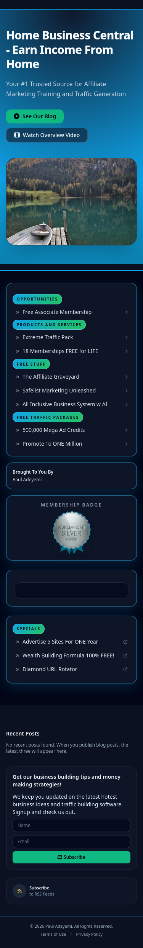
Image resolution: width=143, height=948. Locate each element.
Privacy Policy (89, 934)
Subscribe (71, 857)
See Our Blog (35, 116)
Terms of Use (53, 934)
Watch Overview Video (47, 135)
